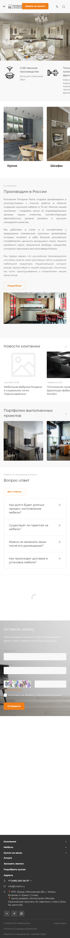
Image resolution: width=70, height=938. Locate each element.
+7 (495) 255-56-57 (18, 880)
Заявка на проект (35, 6)
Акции (8, 857)
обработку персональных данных (42, 695)
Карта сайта (60, 923)
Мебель (8, 847)
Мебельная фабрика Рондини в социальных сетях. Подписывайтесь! (23, 390)
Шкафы (56, 166)
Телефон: (9, 664)
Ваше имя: (10, 651)
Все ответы (14, 491)
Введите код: (11, 678)
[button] (23, 57)
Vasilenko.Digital (38, 934)
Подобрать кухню (15, 869)
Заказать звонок (14, 863)
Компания (10, 841)
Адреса (8, 875)
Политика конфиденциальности (20, 928)
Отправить (14, 706)
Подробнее (14, 285)
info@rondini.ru (16, 886)
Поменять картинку (13, 689)
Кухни (12, 166)
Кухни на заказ (13, 852)
